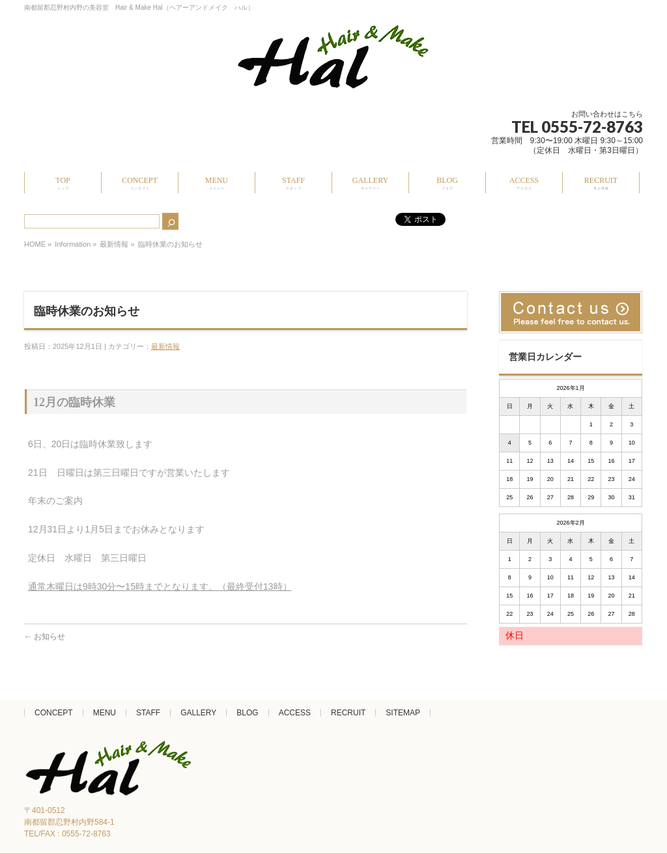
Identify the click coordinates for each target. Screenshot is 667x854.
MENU (104, 713)
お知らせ (44, 636)
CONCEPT (54, 713)
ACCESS (295, 713)
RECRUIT (348, 713)
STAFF (148, 713)
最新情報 (114, 244)
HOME (35, 244)
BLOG (247, 713)
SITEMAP (403, 713)
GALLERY (198, 713)
